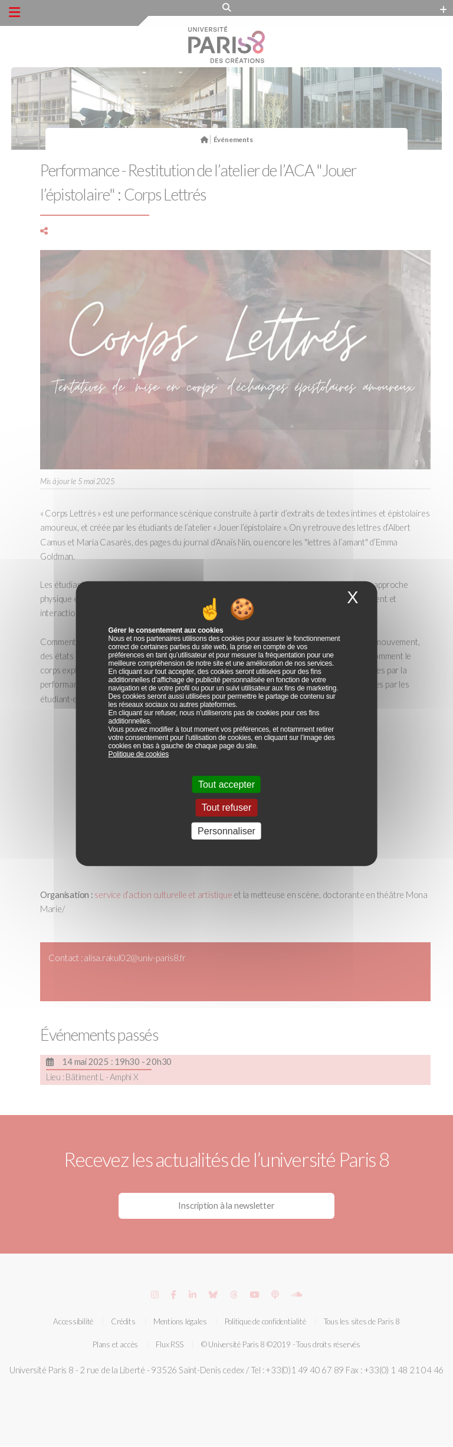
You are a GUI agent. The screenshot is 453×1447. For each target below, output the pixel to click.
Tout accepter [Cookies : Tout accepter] (226, 785)
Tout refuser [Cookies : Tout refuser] (226, 808)
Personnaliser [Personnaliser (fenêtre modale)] (226, 831)
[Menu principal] (14, 12)
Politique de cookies (139, 754)
